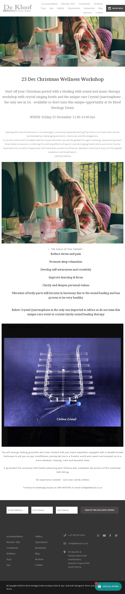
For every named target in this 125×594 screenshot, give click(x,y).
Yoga (43, 8)
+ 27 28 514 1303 (76, 535)
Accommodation (49, 3)
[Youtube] (104, 535)
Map (100, 8)
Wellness (98, 3)
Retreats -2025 (68, 3)
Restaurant (89, 8)
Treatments (84, 3)
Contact (99, 12)
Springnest (79, 586)
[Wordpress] (116, 535)
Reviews (87, 12)
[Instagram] (98, 535)
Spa (51, 8)
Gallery (60, 8)
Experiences (74, 8)
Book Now (115, 8)
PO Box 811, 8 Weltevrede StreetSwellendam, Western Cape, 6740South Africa (79, 559)
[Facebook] (110, 535)
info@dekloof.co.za (78, 543)
